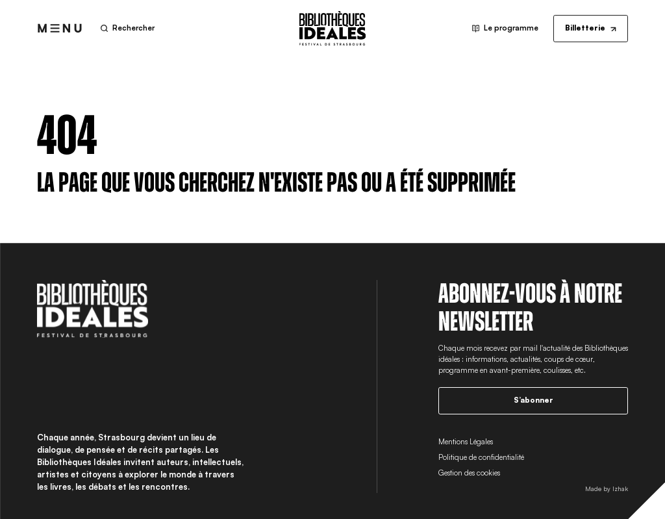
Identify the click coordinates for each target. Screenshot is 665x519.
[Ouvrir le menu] (59, 28)
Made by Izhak (606, 488)
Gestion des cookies (469, 472)
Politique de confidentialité (481, 457)
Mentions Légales (465, 441)
